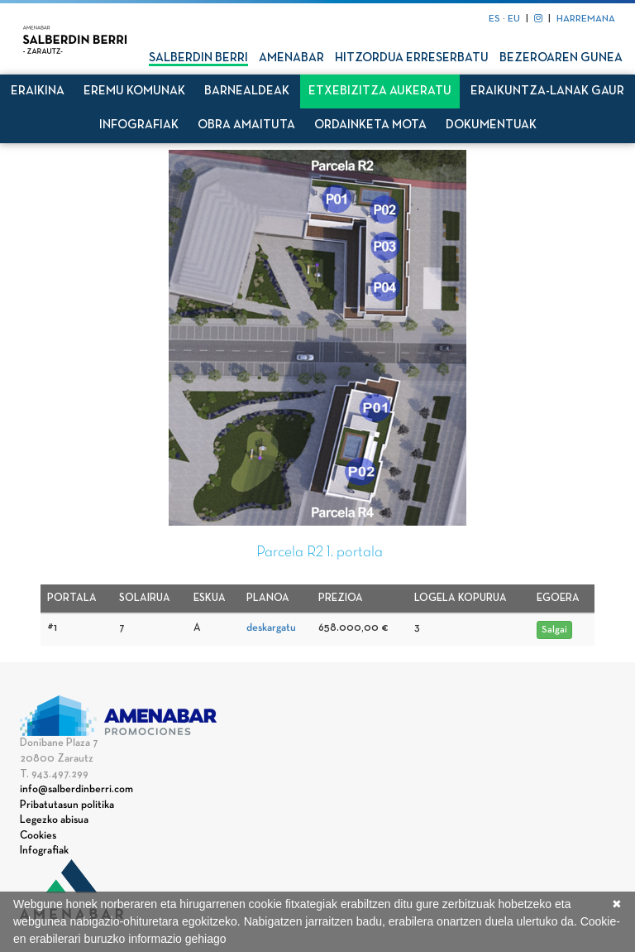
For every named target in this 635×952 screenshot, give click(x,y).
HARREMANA (585, 19)
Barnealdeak (246, 91)
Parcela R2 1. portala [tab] (319, 553)
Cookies (38, 836)
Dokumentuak (491, 125)
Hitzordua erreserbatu (412, 58)
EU (514, 19)
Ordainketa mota (370, 125)
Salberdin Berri (198, 58)
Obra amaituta (246, 125)
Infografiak (139, 125)
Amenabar (291, 58)
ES (494, 19)
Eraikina (37, 91)
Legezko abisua (54, 820)
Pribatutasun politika (67, 805)
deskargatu (271, 628)
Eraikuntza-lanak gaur (547, 91)
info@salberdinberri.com (76, 790)
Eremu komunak (134, 91)
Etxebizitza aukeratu (379, 91)
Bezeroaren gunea (561, 58)
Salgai (554, 630)
